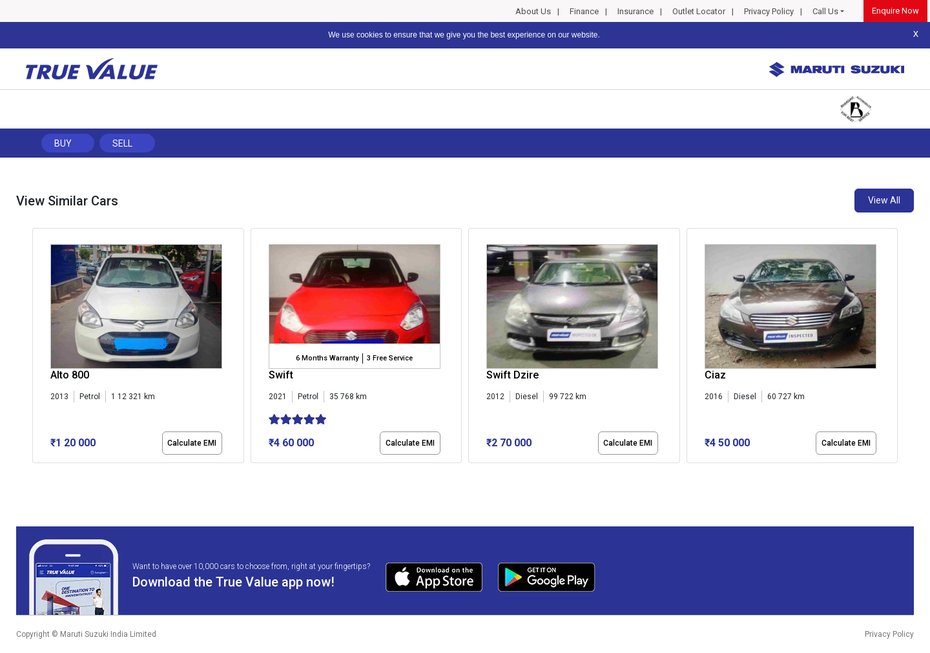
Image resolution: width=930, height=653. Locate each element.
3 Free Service (390, 358)
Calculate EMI (191, 443)
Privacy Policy (769, 11)
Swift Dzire (512, 375)
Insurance (635, 11)
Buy (63, 143)
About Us (533, 11)
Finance (584, 11)
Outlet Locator (698, 11)
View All (884, 200)
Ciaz (715, 375)
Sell (122, 143)
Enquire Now (895, 11)
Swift (281, 375)
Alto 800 (69, 375)
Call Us (825, 11)
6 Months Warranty (327, 358)
